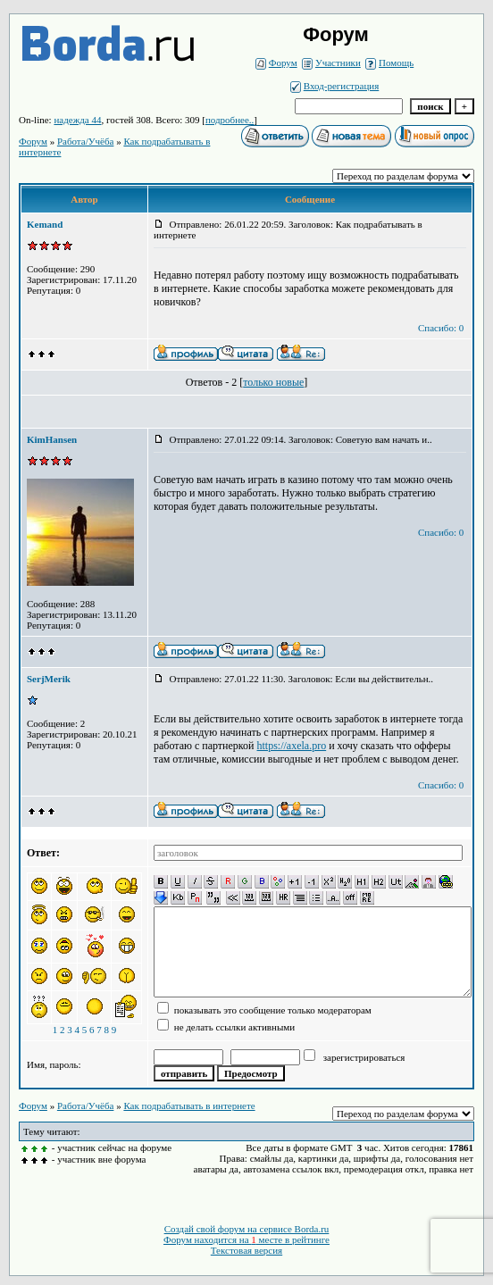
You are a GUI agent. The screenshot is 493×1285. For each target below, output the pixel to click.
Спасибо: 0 (441, 327)
